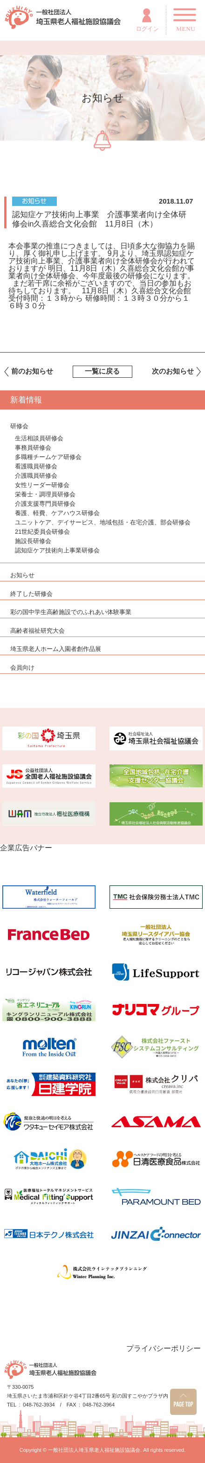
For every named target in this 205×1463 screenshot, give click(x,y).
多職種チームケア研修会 (48, 456)
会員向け (22, 668)
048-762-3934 (39, 1405)
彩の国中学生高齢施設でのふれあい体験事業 (70, 612)
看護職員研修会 (36, 466)
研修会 (19, 427)
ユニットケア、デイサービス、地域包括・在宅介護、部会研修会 (103, 522)
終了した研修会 (31, 594)
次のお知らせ (173, 371)
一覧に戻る (102, 371)
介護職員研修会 (36, 475)
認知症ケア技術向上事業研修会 (57, 550)
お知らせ (22, 575)
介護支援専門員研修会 (45, 503)
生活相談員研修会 (39, 438)
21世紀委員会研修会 (42, 531)
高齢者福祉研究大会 (37, 631)
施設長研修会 (33, 540)
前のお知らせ (32, 371)
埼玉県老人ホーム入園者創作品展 (55, 649)
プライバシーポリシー (163, 1348)
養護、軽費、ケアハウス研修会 (57, 512)
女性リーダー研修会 (42, 484)
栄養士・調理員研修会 (45, 494)
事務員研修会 (33, 447)
